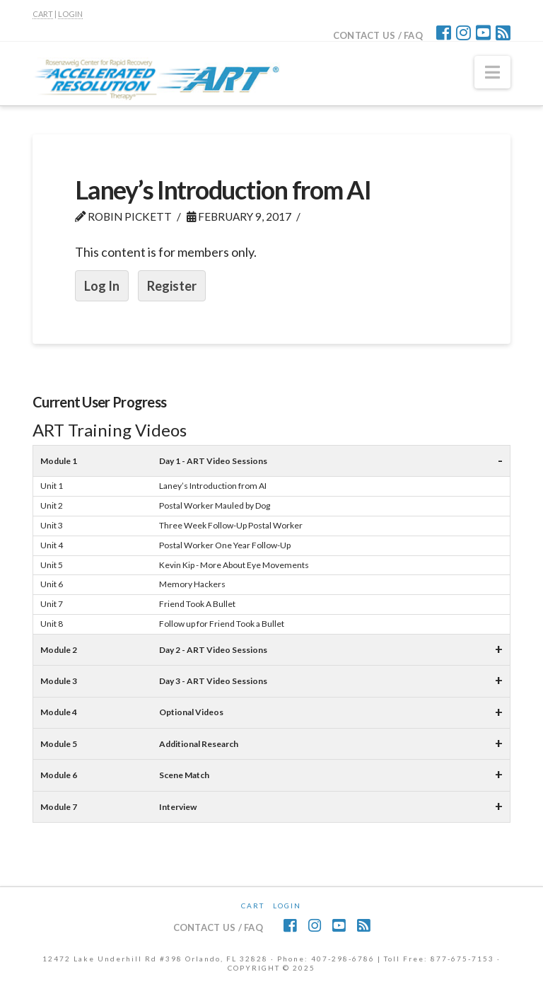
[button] (492, 72)
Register (172, 286)
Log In (101, 286)
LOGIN (70, 13)
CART (43, 13)
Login (287, 905)
